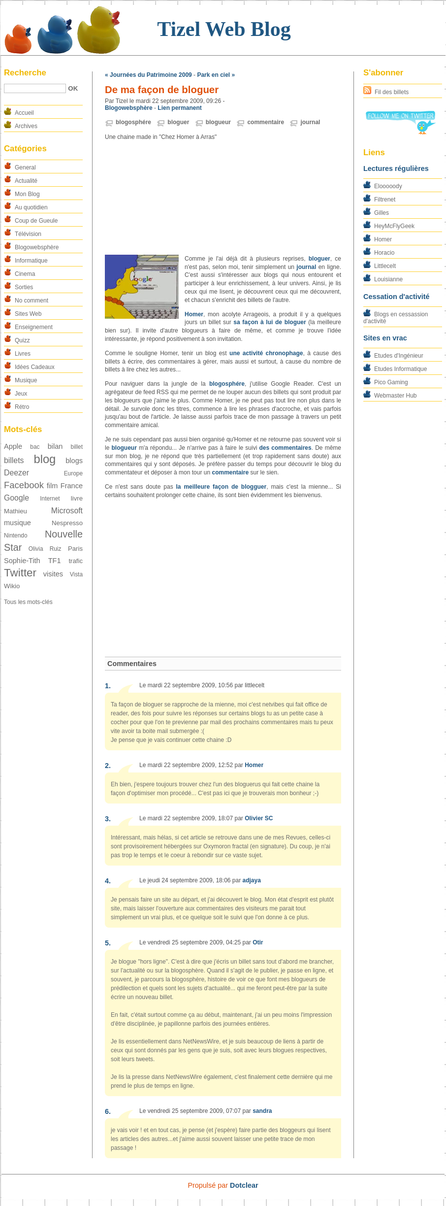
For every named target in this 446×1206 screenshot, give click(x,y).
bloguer (178, 122)
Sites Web (28, 313)
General (25, 167)
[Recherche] (35, 88)
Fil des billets (392, 92)
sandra (262, 1110)
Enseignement (34, 327)
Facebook (24, 485)
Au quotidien (31, 207)
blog (44, 459)
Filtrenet (384, 199)
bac (34, 446)
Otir (258, 942)
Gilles (381, 212)
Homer (383, 239)
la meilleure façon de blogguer (221, 486)
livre (77, 498)
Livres (23, 353)
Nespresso (67, 523)
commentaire (265, 122)
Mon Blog (27, 194)
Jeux (21, 393)
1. (108, 686)
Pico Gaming (391, 382)
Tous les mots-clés (28, 602)
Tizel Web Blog (223, 29)
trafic (75, 561)
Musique (26, 380)
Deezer (16, 473)
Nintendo (16, 535)
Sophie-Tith (22, 561)
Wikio (12, 586)
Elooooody (388, 186)
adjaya (251, 880)
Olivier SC (259, 818)
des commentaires (285, 447)
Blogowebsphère (37, 247)
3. (108, 819)
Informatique (31, 260)
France (72, 486)
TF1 (54, 561)
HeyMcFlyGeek (394, 226)
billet (77, 446)
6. (108, 1111)
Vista (76, 574)
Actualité (26, 180)
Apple (13, 446)
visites (53, 574)
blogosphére (133, 122)
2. (108, 766)
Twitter (20, 573)
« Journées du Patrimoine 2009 (148, 74)
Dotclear (244, 1185)
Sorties (24, 287)
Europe (73, 473)
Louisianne (388, 279)
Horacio (384, 252)
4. (108, 881)
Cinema (25, 273)
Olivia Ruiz (45, 548)
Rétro (22, 406)
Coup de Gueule (36, 220)
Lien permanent (179, 107)
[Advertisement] (223, 198)
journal (310, 122)
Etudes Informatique (400, 369)
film (52, 486)
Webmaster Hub (395, 395)
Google (16, 498)
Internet (50, 498)
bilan (55, 446)
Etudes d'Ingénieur (398, 355)
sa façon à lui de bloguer (269, 322)
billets (14, 460)
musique (17, 523)
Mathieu (15, 511)
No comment (31, 300)
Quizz (22, 340)
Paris (75, 548)
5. (108, 943)
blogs (74, 461)
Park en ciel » (216, 74)
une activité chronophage (266, 353)
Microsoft (67, 510)
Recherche (25, 72)
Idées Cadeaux (35, 367)
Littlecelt (385, 266)
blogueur (218, 122)
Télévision (28, 234)
